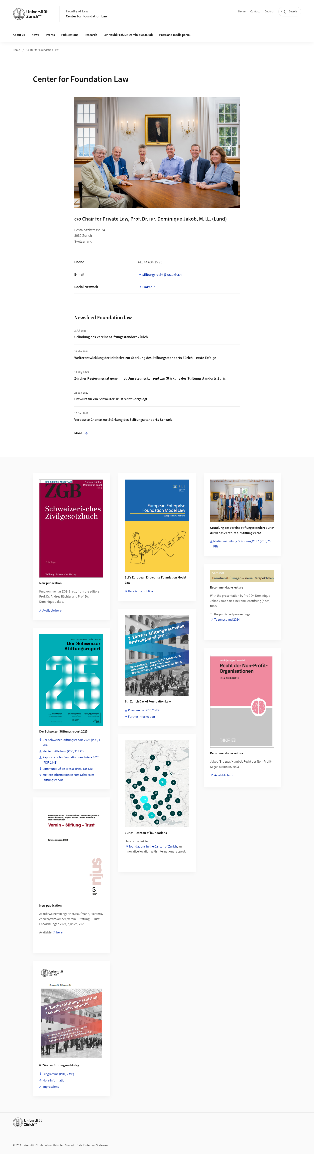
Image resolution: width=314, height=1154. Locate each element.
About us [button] (19, 35)
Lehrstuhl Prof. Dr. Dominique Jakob (128, 35)
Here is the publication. (143, 591)
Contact (255, 12)
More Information (54, 1080)
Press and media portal (174, 35)
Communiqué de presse (67, 769)
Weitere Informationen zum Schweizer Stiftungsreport (68, 777)
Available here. (52, 610)
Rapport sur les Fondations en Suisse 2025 (70, 760)
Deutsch (269, 12)
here (59, 932)
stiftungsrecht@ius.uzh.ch (162, 274)
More (81, 433)
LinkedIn (149, 287)
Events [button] (50, 35)
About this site (53, 1145)
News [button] (35, 35)
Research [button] (91, 35)
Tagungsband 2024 (227, 619)
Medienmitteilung (63, 751)
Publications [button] (69, 35)
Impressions (50, 1086)
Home (242, 12)
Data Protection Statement (93, 1145)
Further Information (141, 717)
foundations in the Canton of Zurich (153, 846)
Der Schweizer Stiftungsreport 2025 (71, 742)
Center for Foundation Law (87, 16)
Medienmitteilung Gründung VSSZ (242, 544)
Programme (144, 710)
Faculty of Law (77, 11)
